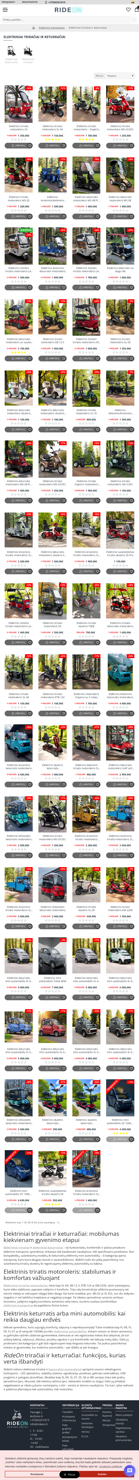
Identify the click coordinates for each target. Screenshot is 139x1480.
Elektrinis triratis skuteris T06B (86, 624)
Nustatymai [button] (36, 1474)
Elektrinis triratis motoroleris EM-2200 (120, 908)
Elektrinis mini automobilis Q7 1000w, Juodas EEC (120, 1121)
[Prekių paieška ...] (134, 19)
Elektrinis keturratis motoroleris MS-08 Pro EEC (86, 198)
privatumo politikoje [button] (110, 1466)
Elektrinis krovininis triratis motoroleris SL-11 (86, 1192)
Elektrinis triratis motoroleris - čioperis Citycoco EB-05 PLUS (86, 128)
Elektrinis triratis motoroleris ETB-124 (52, 695)
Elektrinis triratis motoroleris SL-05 (120, 341)
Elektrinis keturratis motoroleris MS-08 (120, 198)
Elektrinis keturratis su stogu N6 (120, 269)
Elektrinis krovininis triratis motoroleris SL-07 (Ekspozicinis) (120, 837)
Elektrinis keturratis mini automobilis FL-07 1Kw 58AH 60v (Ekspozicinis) (86, 1050)
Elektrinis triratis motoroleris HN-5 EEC (120, 483)
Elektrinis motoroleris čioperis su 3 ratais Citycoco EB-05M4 (86, 695)
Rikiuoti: (99, 75)
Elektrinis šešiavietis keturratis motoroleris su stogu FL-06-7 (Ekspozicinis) (52, 908)
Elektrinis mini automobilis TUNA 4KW (52, 979)
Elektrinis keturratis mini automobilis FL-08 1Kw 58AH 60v (86, 979)
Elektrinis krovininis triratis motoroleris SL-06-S (19, 553)
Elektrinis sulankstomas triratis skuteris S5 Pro (120, 553)
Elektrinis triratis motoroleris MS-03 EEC (120, 128)
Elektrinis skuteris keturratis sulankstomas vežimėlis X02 (86, 1121)
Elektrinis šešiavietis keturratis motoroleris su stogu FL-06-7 (19, 837)
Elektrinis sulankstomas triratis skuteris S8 (52, 1192)
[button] (19, 145)
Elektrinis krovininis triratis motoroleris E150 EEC (86, 837)
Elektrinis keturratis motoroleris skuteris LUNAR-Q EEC (19, 412)
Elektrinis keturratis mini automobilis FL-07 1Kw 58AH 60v (120, 1050)
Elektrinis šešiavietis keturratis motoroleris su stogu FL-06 (19, 1121)
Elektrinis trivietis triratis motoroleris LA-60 (86, 269)
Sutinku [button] (102, 1474)
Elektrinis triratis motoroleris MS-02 (18, 198)
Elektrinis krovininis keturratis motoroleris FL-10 (19, 766)
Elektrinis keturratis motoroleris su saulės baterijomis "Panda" (18, 341)
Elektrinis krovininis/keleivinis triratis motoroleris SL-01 (52, 198)
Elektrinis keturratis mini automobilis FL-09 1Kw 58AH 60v (18, 1050)
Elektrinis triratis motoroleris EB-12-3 (52, 341)
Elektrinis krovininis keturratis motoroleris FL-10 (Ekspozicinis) (120, 695)
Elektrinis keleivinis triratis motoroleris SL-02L (86, 766)
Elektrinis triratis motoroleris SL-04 (52, 128)
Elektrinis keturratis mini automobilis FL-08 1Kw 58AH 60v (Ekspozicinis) (18, 979)
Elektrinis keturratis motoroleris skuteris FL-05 (52, 553)
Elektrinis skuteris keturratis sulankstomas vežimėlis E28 (52, 766)
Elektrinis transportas (52, 27)
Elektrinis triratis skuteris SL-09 (86, 908)
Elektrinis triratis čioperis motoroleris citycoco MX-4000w (86, 483)
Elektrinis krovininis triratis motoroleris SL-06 (86, 553)
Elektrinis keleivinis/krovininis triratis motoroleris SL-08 (120, 412)
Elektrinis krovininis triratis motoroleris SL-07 (19, 908)
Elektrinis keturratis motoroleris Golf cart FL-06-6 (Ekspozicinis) (120, 766)
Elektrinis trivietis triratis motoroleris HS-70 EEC (86, 341)
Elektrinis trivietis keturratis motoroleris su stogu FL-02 (120, 624)
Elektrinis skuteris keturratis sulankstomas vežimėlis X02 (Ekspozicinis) (52, 1121)
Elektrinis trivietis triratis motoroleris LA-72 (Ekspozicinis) (18, 624)
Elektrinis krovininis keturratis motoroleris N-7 (52, 269)
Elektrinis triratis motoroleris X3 (18, 128)
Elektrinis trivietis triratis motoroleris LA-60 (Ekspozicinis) (18, 269)
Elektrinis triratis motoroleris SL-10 (86, 412)
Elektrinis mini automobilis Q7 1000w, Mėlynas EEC (18, 1192)
